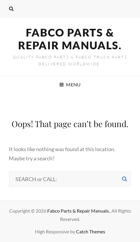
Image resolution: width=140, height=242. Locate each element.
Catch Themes (90, 231)
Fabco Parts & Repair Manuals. (70, 39)
